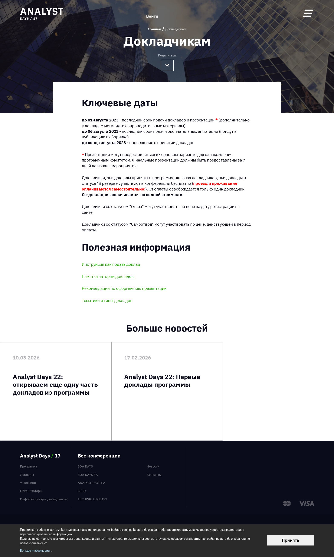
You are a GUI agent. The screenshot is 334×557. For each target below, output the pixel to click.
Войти (152, 13)
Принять (290, 540)
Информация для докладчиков (43, 499)
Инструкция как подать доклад (111, 264)
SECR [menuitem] (82, 491)
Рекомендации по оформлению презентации (124, 288)
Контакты (154, 475)
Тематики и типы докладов (107, 300)
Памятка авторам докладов (108, 276)
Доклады (27, 475)
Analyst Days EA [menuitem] (91, 483)
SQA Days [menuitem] (85, 466)
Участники (28, 483)
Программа (28, 466)
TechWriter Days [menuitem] (92, 499)
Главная (154, 29)
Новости (153, 466)
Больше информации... (36, 550)
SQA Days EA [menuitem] (88, 475)
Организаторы (31, 491)
